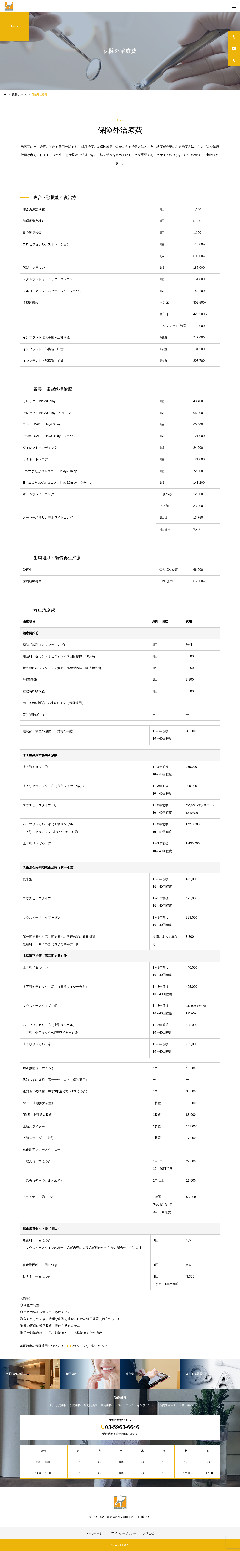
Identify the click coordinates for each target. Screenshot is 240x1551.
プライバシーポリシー (122, 1533)
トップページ (94, 1533)
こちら (68, 1346)
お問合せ (148, 1533)
